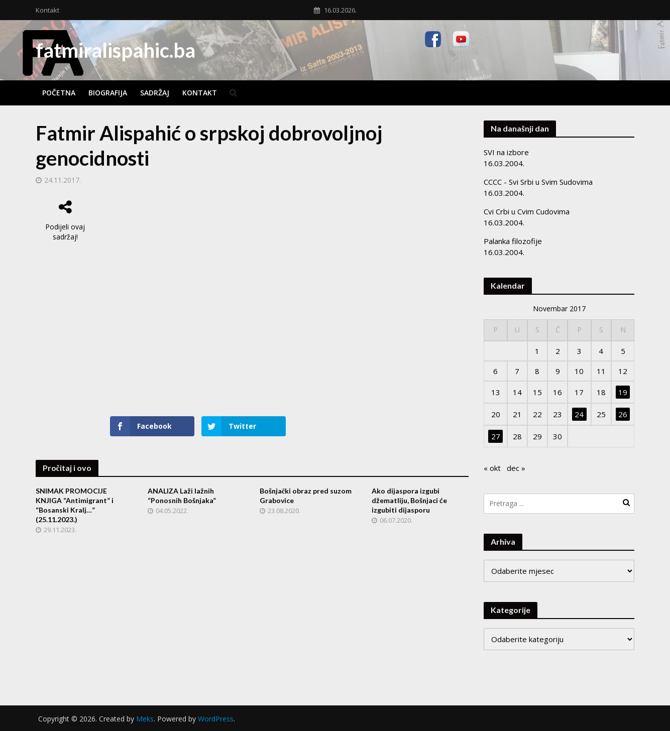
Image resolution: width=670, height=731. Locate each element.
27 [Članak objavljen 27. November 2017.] (495, 436)
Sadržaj (154, 92)
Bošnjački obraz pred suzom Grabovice (306, 495)
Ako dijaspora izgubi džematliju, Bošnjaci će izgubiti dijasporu (409, 500)
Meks (145, 718)
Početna (58, 92)
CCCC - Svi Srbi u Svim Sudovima (538, 182)
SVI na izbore (506, 152)
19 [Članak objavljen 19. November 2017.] (622, 392)
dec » (516, 468)
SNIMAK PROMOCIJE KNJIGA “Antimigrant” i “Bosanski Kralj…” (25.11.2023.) (75, 505)
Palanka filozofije (513, 241)
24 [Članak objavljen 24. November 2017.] (579, 414)
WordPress (216, 718)
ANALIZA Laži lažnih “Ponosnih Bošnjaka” (182, 495)
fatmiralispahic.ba (115, 50)
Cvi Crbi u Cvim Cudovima (527, 211)
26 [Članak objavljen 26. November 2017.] (622, 414)
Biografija (107, 92)
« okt (492, 468)
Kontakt (47, 10)
